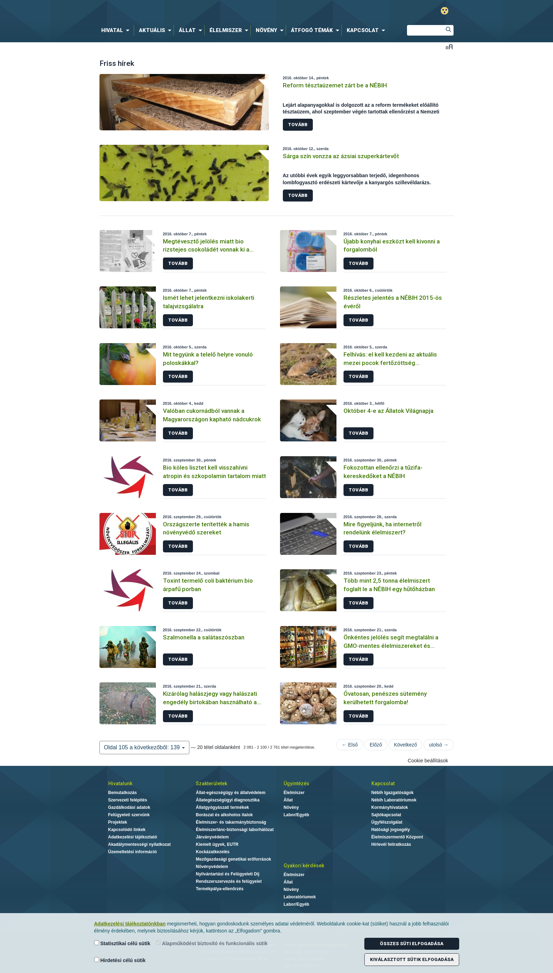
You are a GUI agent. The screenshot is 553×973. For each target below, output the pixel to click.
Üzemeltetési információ (132, 851)
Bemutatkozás (122, 792)
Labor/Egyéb (296, 814)
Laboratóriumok (300, 896)
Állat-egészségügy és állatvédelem (230, 792)
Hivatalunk (120, 783)
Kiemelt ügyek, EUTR (217, 844)
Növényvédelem (212, 866)
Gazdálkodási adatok (129, 807)
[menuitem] (116, 30)
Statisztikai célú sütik (122, 943)
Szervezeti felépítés (127, 800)
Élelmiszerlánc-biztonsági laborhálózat (235, 829)
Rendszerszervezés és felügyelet (229, 881)
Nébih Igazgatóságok (392, 792)
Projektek (117, 822)
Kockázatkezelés (212, 851)
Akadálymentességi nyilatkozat (139, 844)
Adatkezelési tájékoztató (132, 837)
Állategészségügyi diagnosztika (228, 800)
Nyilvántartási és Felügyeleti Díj (227, 874)
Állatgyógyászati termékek (222, 807)
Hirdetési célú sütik (120, 960)
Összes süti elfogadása (411, 943)
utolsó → (438, 745)
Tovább (298, 124)
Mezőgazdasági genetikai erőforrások (233, 859)
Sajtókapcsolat (386, 814)
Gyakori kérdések (304, 865)
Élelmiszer (294, 792)
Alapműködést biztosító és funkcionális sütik (212, 943)
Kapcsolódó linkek (127, 829)
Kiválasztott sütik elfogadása (412, 959)
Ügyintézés (296, 783)
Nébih (201, 11)
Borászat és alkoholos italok (224, 814)
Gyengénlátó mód (444, 10)
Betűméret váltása (449, 46)
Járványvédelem (212, 837)
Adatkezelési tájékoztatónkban (130, 923)
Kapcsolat (383, 783)
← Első (350, 745)
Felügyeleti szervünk (129, 814)
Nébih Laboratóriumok (394, 800)
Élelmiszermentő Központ (397, 837)
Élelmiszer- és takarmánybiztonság (231, 822)
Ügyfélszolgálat (386, 822)
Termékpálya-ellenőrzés (219, 888)
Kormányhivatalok (389, 807)
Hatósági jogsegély (390, 829)
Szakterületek (211, 783)
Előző (376, 745)
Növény (291, 807)
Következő (405, 745)
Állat (288, 800)
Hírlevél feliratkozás (391, 844)
